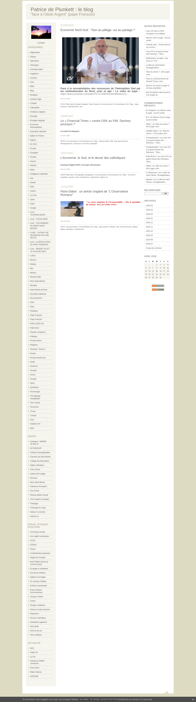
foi (107, 177)
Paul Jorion (34, 668)
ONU (32, 302)
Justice (33, 191)
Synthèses (34, 387)
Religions (34, 345)
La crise (33, 195)
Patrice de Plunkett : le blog (62, 9)
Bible (32, 86)
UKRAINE (34, 676)
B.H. (148, 117)
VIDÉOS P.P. (35, 424)
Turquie (33, 415)
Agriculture (34, 61)
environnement (125, 227)
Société (33, 379)
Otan (32, 307)
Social (32, 375)
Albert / (149, 166)
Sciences (34, 366)
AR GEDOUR (35, 448)
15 (157, 271)
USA (32, 420)
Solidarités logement (38, 622)
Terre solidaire (36, 635)
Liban (32, 199)
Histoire (33, 165)
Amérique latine (36, 69)
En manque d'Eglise (38, 581)
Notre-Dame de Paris (38, 290)
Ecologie (33, 116)
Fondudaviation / (153, 138)
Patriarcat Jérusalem (38, 486)
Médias (33, 264)
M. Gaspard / (151, 110)
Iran (31, 178)
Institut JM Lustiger (38, 474)
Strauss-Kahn (104, 141)
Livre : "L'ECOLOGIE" (39, 219)
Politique (33, 336)
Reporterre (34, 614)
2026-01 (149, 218)
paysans (71, 177)
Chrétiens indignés (37, 112)
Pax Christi (34, 491)
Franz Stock (35, 469)
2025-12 (149, 223)
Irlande (33, 182)
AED (32, 648)
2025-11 (149, 227)
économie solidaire (37, 573)
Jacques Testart (36, 597)
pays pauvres (123, 141)
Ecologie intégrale (37, 120)
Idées (32, 170)
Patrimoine (34, 328)
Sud (115, 141)
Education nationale (38, 131)
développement (66, 143)
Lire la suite (65, 99)
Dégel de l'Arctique (37, 557)
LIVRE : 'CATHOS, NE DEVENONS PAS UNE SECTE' (39, 235)
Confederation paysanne (40, 553)
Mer (31, 268)
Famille (33, 157)
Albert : (149, 124)
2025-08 (149, 240)
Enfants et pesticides (38, 586)
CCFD (32, 540)
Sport (32, 383)
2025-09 (149, 235)
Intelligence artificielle (39, 174)
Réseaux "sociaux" (37, 349)
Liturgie (33, 208)
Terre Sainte (35, 403)
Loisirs (33, 256)
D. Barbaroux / (152, 173)
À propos (41, 43)
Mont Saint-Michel (37, 281)
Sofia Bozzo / (151, 156)
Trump (32, 411)
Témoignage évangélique (83, 175)
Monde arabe (35, 277)
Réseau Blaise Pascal (39, 495)
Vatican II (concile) (37, 512)
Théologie (34, 503)
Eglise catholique (37, 465)
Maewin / (149, 179)
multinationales (73, 106)
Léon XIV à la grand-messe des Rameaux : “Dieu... (158, 140)
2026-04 (149, 206)
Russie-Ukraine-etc (38, 358)
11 (168, 268)
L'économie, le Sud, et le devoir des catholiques (92, 157)
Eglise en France (37, 136)
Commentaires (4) (86, 227)
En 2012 (33, 144)
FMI (111, 141)
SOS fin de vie (36, 631)
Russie (33, 353)
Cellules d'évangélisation (40, 452)
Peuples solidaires (37, 605)
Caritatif (33, 103)
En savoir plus (146, 699)
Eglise (102, 177)
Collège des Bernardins (39, 461)
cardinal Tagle (35, 99)
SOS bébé (34, 626)
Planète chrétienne (37, 332)
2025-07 (149, 244)
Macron (33, 260)
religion (135, 227)
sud (80, 106)
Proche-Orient (36, 341)
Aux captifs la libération (39, 536)
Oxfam (33, 601)
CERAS (33, 545)
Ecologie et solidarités (39, 569)
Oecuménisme (36, 298)
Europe (33, 148)
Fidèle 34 (34, 652)
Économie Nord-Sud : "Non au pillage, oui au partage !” (97, 30)
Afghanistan (35, 52)
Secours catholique (38, 618)
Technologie (35, 392)
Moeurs (33, 273)
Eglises (33, 140)
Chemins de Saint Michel (40, 457)
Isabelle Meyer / (152, 131)
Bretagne (34, 95)
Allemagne (34, 65)
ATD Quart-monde (37, 532)
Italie (32, 187)
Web (32, 428)
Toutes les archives (154, 248)
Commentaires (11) (121, 104)
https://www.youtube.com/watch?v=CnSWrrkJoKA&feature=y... (94, 94)
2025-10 (149, 231)
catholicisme (95, 177)
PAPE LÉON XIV (37, 324)
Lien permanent (107, 104)
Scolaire (33, 370)
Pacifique (34, 311)
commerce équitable (89, 143)
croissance (77, 143)
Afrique (33, 57)
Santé (32, 362)
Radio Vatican (35, 672)
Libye (32, 204)
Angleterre (34, 74)
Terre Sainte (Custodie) (39, 499)
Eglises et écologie (37, 577)
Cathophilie (34, 108)
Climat (32, 549)
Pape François (36, 315)
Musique (33, 285)
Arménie (33, 78)
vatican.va (34, 516)
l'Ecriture (33, 478)
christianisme (84, 177)
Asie (32, 82)
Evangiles (34, 153)
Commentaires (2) (114, 175)
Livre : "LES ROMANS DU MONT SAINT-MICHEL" (39, 225)
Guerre (33, 161)
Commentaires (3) (86, 141)
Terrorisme (34, 407)
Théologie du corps (38, 508)
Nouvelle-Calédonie (38, 294)
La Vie (32, 657)
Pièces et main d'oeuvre (40, 609)
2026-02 (149, 214)
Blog (32, 91)
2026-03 (149, 210)
